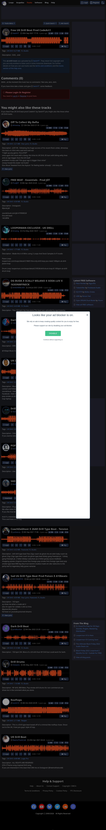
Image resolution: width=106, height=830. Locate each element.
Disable (53, 333)
